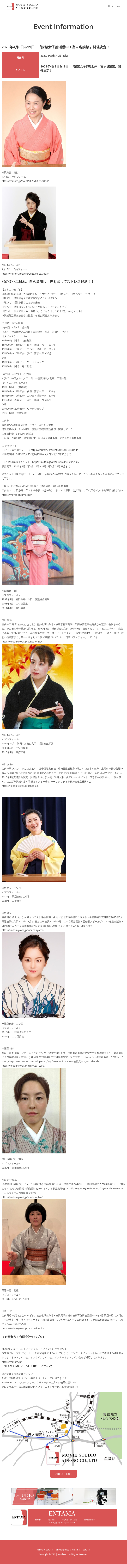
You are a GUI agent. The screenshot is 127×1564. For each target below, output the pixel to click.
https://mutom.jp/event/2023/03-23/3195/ (25, 273)
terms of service (45, 1549)
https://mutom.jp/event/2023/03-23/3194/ (25, 181)
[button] (63, 1474)
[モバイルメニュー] (114, 6)
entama (76, 1549)
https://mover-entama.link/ (17, 494)
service (86, 1549)
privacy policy (62, 1549)
